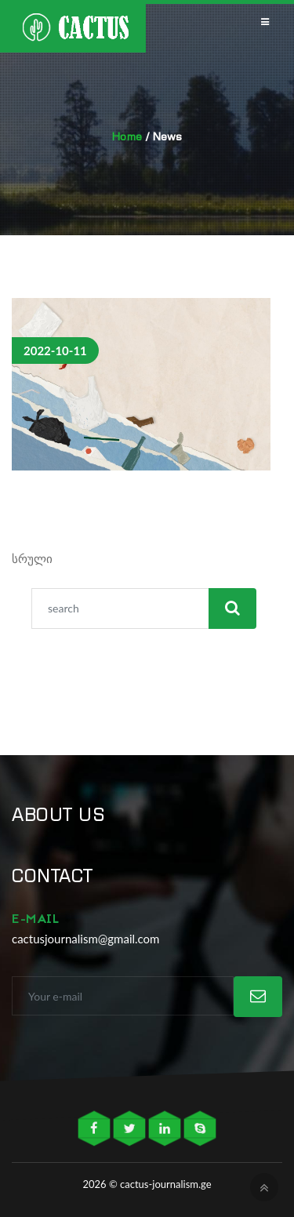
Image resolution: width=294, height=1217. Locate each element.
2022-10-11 (55, 350)
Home (127, 136)
